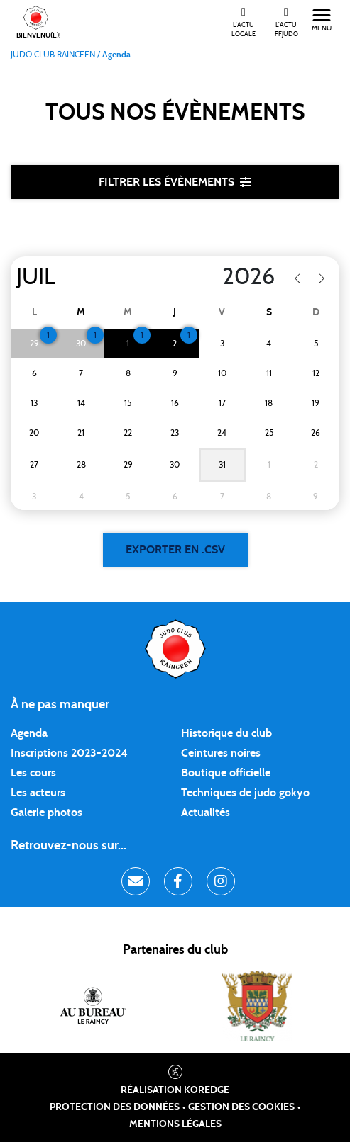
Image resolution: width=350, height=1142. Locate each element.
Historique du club (226, 733)
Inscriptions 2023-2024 (69, 753)
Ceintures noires (221, 753)
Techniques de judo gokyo (245, 792)
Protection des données (115, 1107)
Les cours (33, 773)
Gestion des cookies (241, 1107)
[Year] (218, 277)
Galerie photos (46, 812)
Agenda (29, 733)
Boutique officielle (225, 773)
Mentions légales (175, 1124)
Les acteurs (38, 792)
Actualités (205, 812)
